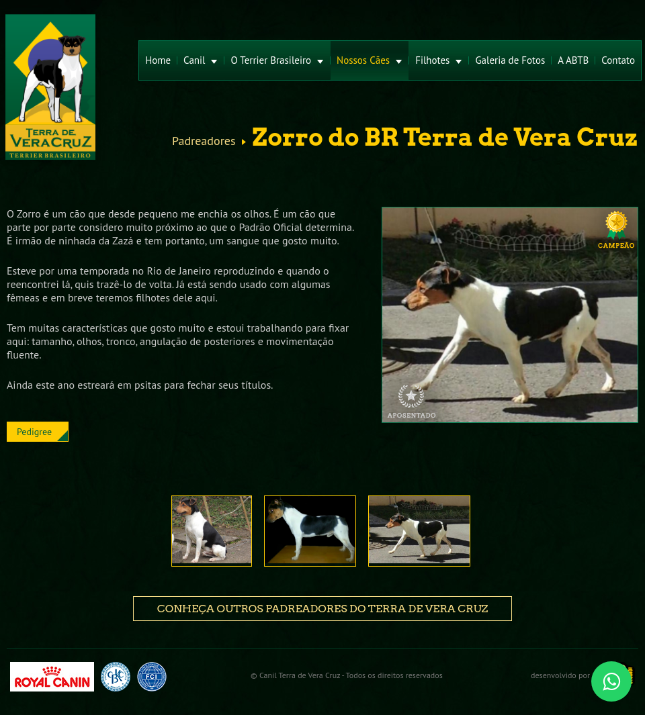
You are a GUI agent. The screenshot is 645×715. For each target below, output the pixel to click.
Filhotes (438, 60)
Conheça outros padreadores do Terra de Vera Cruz (322, 608)
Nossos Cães (369, 60)
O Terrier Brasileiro (277, 60)
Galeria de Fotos (510, 60)
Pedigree (34, 432)
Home (158, 60)
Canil (200, 60)
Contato (618, 60)
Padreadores (203, 141)
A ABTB (573, 60)
